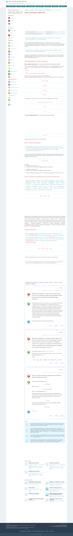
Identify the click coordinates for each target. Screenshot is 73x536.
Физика (47, 290)
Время (53, 501)
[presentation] (45, 160)
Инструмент (57, 485)
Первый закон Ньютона (34, 462)
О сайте (51, 531)
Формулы (43, 290)
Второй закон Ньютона (54, 462)
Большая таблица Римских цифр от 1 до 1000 (36, 499)
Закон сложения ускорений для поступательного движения (33, 33)
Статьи (47, 6)
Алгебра (36, 494)
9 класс (35, 467)
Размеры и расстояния (53, 496)
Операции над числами (34, 493)
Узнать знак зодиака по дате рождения (55, 499)
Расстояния (62, 496)
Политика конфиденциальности (38, 531)
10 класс (52, 290)
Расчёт (50, 501)
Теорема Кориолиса (48, 33)
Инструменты (21, 6)
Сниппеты (63, 6)
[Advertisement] (45, 22)
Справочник (30, 6)
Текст (60, 485)
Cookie (47, 531)
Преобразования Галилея (34, 471)
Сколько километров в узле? (55, 487)
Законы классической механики (34, 466)
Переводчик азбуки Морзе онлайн (56, 481)
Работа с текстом (52, 485)
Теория (50, 290)
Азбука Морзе (31, 487)
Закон (55, 290)
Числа (30, 494)
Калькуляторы (11, 6)
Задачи (55, 6)
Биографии (39, 6)
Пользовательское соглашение (25, 531)
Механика (62, 290)
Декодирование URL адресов (35, 481)
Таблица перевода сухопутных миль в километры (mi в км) (56, 494)
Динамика (58, 290)
